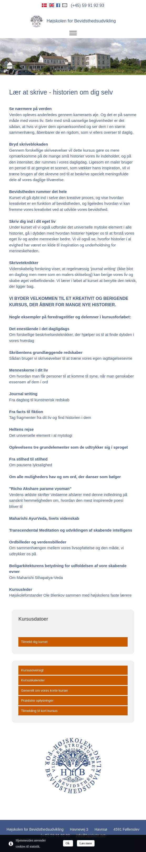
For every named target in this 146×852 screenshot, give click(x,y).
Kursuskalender (33, 680)
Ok (68, 843)
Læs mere (86, 843)
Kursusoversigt (32, 670)
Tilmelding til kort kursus (39, 711)
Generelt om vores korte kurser (44, 690)
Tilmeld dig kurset (34, 642)
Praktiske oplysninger (37, 700)
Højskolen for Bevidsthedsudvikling (73, 20)
